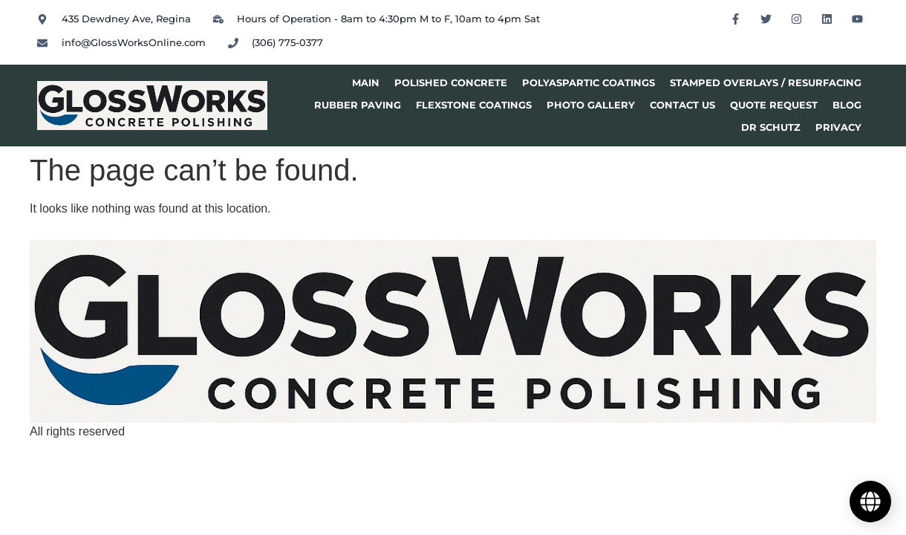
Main (365, 82)
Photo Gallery (591, 105)
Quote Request (774, 105)
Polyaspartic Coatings (588, 82)
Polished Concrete (450, 82)
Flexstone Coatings (474, 105)
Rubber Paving (357, 105)
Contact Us (682, 105)
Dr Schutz (771, 127)
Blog (846, 105)
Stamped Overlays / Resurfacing (765, 82)
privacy (838, 127)
